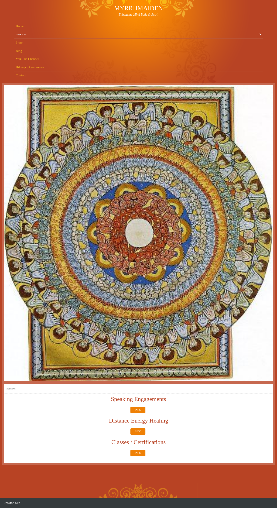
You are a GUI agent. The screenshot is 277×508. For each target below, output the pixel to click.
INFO (138, 409)
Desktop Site (11, 503)
